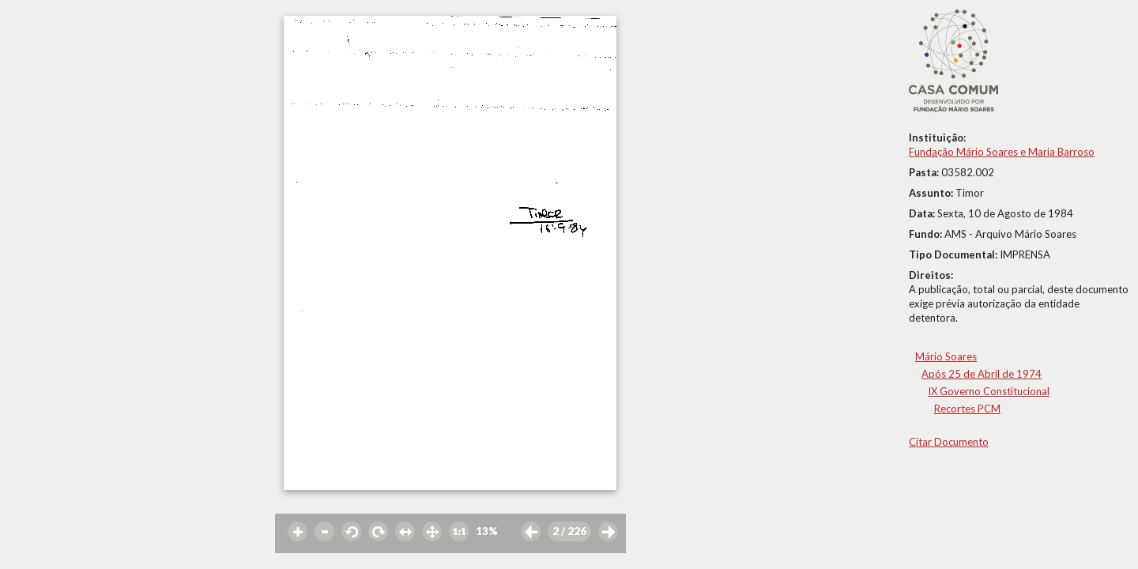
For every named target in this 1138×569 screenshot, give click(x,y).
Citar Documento (949, 441)
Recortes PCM (967, 408)
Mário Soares (946, 356)
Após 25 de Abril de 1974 (981, 373)
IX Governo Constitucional (988, 391)
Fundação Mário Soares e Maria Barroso (1002, 151)
